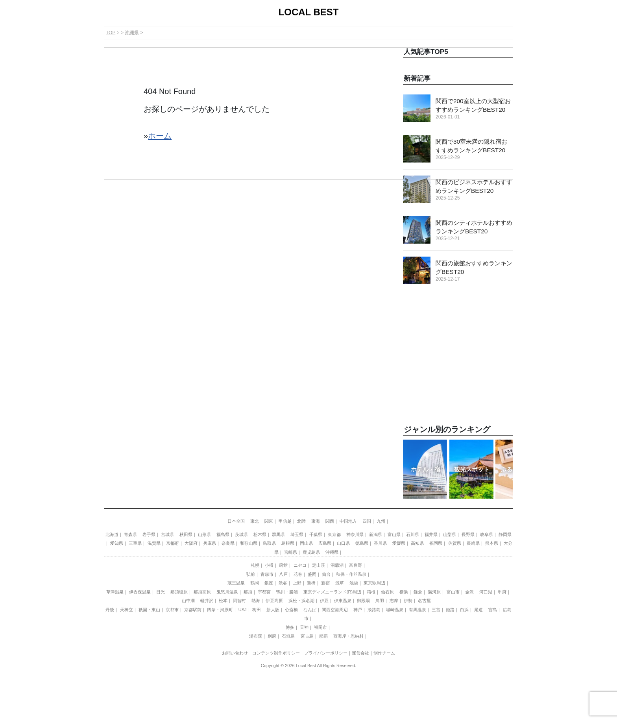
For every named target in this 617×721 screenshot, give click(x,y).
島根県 (287, 543)
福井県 (431, 534)
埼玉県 (296, 534)
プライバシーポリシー (325, 653)
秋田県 (185, 534)
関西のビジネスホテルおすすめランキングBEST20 (474, 190)
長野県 (468, 534)
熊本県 (491, 543)
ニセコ (300, 565)
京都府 (172, 543)
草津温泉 (115, 592)
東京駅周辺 (374, 582)
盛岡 (312, 574)
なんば (309, 609)
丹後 (109, 609)
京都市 (172, 609)
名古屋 (424, 600)
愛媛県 (398, 543)
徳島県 (361, 543)
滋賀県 (154, 543)
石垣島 (288, 636)
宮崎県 (290, 552)
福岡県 (435, 543)
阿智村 (239, 600)
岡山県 (306, 543)
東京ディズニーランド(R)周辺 (332, 592)
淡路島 (374, 609)
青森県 (130, 534)
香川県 (380, 543)
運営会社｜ (362, 653)
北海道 (111, 534)
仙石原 (387, 592)
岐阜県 (486, 534)
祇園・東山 (149, 609)
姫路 (450, 609)
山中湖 (188, 600)
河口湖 (485, 592)
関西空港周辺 (335, 609)
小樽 (269, 565)
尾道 (478, 609)
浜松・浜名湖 (301, 600)
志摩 (394, 600)
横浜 (403, 592)
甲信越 (285, 521)
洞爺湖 (337, 565)
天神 (304, 627)
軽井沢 (206, 600)
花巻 (298, 574)
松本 (223, 600)
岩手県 (148, 534)
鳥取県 (269, 543)
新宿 (325, 582)
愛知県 (116, 543)
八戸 (283, 574)
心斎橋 (291, 609)
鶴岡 (254, 582)
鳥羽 (379, 600)
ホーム (160, 135)
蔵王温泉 (236, 582)
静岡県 (505, 534)
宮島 (492, 609)
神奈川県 (355, 534)
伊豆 (324, 600)
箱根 (371, 592)
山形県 (204, 534)
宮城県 (167, 534)
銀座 (268, 582)
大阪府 (191, 543)
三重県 (135, 543)
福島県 (222, 534)
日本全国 (236, 521)
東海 (315, 521)
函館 (283, 565)
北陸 (301, 521)
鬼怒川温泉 (227, 592)
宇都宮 (264, 592)
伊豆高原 (274, 600)
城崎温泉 (394, 609)
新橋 (311, 582)
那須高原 (202, 592)
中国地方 (348, 521)
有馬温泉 (417, 609)
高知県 (417, 543)
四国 (366, 521)
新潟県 (375, 534)
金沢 (469, 592)
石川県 (412, 534)
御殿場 (363, 600)
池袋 (353, 582)
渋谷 (283, 582)
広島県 (324, 543)
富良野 (355, 565)
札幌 (255, 565)
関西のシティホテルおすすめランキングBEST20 (474, 230)
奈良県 (228, 543)
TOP (110, 32)
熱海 (255, 600)
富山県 (394, 534)
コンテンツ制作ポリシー (276, 653)
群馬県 (278, 534)
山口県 (343, 543)
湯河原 (434, 592)
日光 (160, 592)
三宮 (436, 609)
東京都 (334, 534)
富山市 (453, 592)
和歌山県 (248, 543)
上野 (297, 582)
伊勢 (408, 600)
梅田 (256, 609)
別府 (272, 636)
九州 (381, 521)
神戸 (357, 609)
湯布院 (255, 636)
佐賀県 (454, 543)
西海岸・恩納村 (348, 636)
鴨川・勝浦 (287, 592)
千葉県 (315, 534)
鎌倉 (418, 592)
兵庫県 (209, 543)
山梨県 (449, 534)
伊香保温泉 (140, 592)
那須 (248, 592)
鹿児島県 (311, 552)
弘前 (250, 574)
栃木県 (259, 534)
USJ (242, 609)
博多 (290, 627)
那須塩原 (179, 592)
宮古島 (307, 636)
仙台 (326, 574)
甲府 (502, 592)
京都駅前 (192, 609)
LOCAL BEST (309, 12)
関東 (268, 521)
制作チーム (384, 653)
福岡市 (320, 627)
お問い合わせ (235, 653)
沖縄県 (132, 32)
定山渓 (318, 565)
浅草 (339, 582)
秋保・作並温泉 (351, 574)
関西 (329, 521)
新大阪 (272, 609)
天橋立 (126, 609)
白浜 (464, 609)
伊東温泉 (342, 600)
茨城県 (241, 534)
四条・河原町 (220, 609)
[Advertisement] (458, 358)
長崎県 (473, 543)
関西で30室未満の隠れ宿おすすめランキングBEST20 (474, 149)
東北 (254, 521)
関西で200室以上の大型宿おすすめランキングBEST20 (474, 109)
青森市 (266, 574)
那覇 (323, 636)
